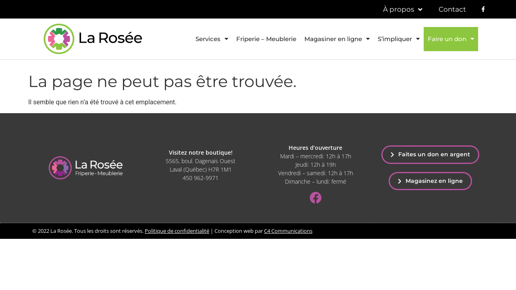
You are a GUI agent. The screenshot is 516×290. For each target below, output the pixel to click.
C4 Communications (288, 230)
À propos (402, 9)
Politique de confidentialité (177, 230)
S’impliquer (399, 39)
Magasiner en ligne (337, 39)
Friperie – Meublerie (266, 39)
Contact (452, 9)
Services (212, 39)
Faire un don (451, 39)
